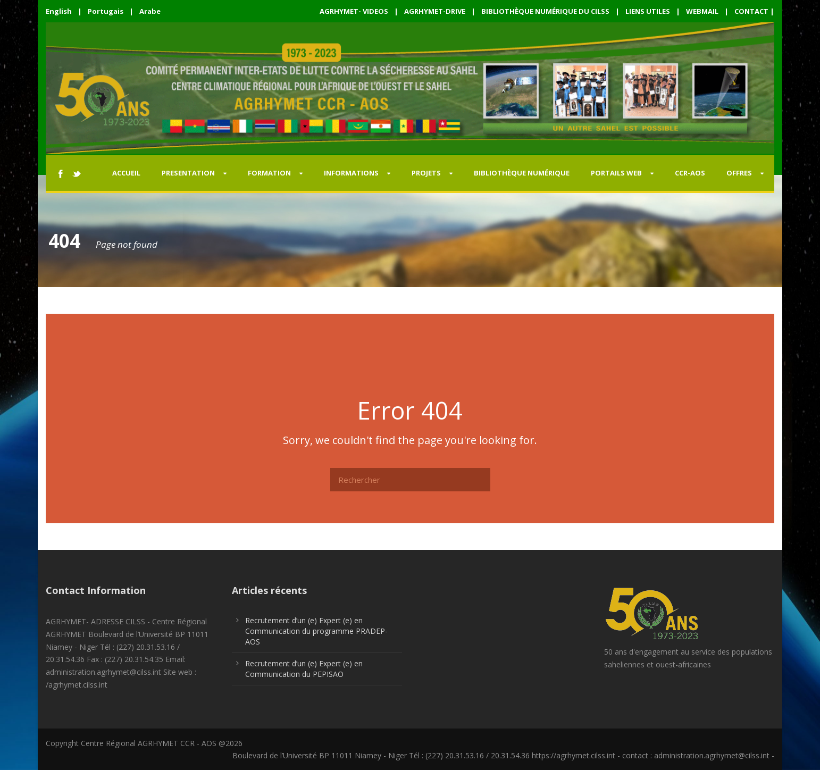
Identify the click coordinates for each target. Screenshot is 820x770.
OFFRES (739, 173)
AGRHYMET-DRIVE (434, 11)
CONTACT (751, 11)
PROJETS (426, 173)
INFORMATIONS (351, 173)
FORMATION (269, 173)
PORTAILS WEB (616, 173)
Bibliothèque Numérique (522, 173)
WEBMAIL (702, 11)
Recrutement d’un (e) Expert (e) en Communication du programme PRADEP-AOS (316, 631)
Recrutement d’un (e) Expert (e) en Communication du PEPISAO (304, 668)
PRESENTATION (188, 173)
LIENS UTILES (647, 11)
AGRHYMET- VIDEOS (354, 11)
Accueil (126, 173)
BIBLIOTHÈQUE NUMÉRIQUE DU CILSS (545, 11)
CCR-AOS (690, 173)
